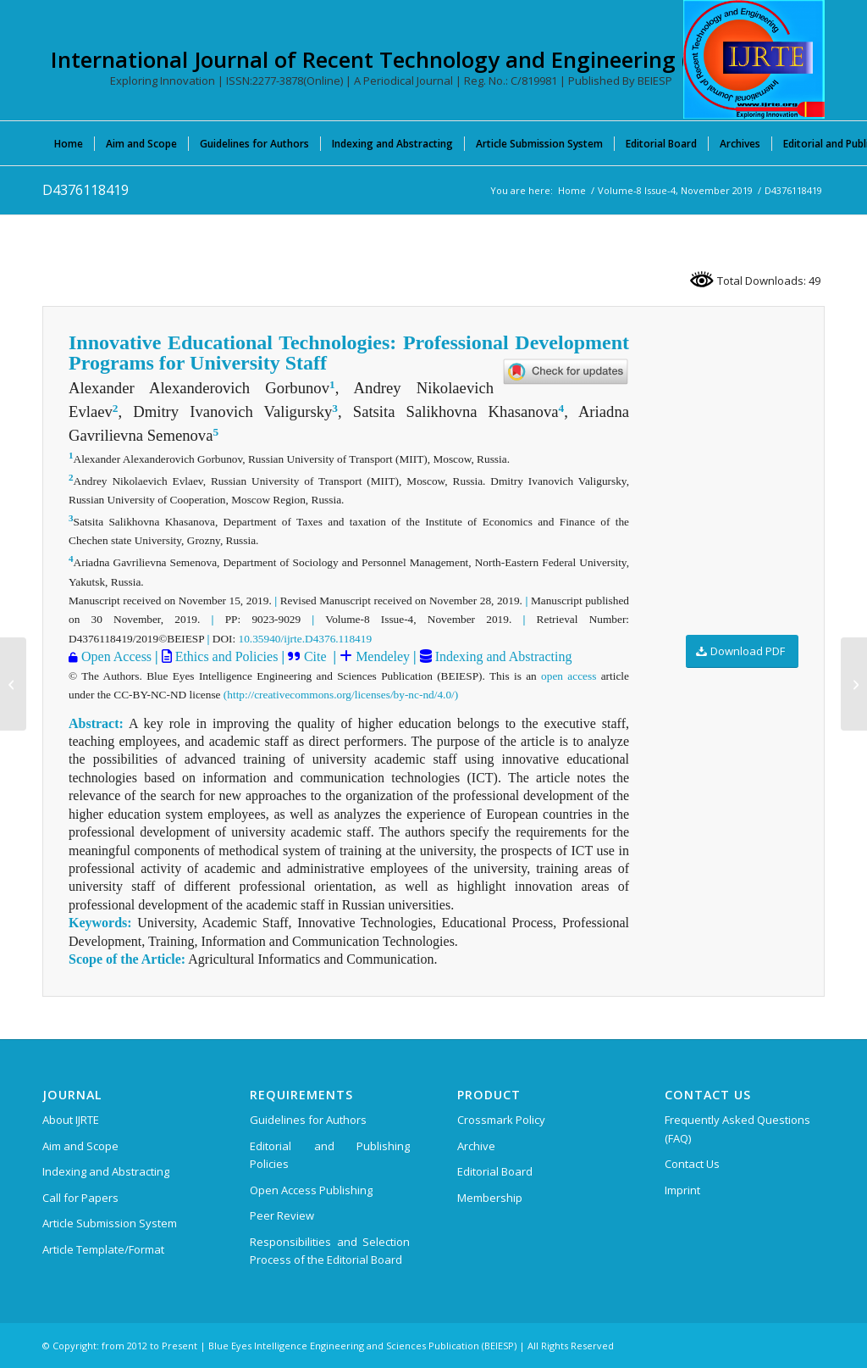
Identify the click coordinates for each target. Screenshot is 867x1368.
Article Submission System (109, 1223)
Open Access (116, 656)
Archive (476, 1146)
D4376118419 (85, 190)
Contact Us (692, 1163)
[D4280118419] (13, 684)
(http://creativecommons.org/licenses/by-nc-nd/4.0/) (341, 694)
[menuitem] (68, 143)
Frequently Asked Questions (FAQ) (737, 1128)
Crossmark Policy (501, 1119)
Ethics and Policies (225, 656)
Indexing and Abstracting (502, 656)
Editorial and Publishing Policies (330, 1154)
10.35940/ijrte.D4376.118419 (306, 638)
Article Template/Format (103, 1249)
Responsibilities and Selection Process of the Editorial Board (330, 1250)
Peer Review (282, 1215)
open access (568, 676)
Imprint (682, 1190)
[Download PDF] (742, 651)
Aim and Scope (80, 1146)
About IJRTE (70, 1119)
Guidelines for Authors (308, 1119)
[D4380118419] (854, 684)
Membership (489, 1197)
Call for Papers (80, 1197)
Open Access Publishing (311, 1190)
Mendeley (381, 656)
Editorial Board (495, 1171)
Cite (315, 656)
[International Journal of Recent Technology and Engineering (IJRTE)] (754, 59)
